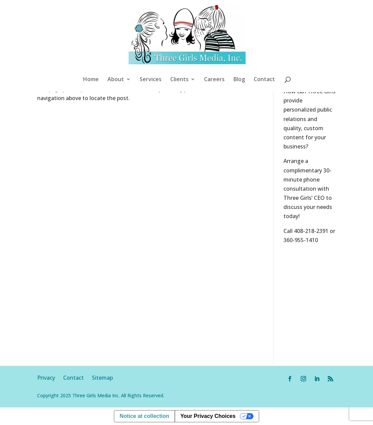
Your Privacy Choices (207, 416)
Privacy (50, 377)
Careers (214, 80)
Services (150, 80)
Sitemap (102, 377)
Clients (179, 80)
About (115, 80)
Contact (264, 80)
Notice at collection (144, 416)
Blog (239, 80)
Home (91, 80)
